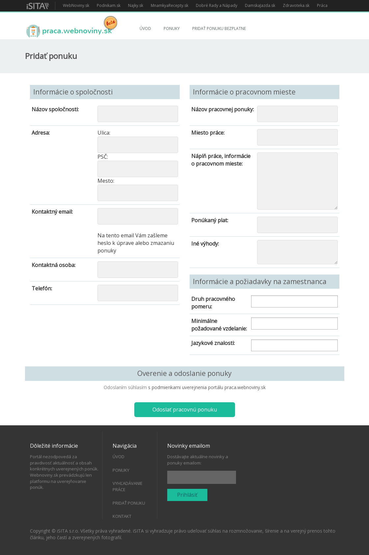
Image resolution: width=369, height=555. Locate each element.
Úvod (145, 28)
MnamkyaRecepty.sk (169, 5)
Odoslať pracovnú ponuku (184, 409)
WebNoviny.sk (76, 5)
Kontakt (122, 516)
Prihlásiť (187, 494)
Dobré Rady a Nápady (216, 5)
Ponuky (172, 28)
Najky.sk (135, 5)
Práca (322, 5)
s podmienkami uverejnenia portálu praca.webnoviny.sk (207, 387)
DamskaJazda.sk (260, 5)
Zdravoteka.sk (296, 5)
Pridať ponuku (129, 503)
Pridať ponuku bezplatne (219, 28)
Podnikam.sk (108, 5)
